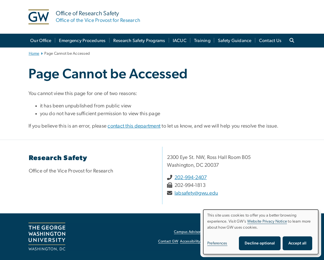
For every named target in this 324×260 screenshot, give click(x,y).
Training (202, 40)
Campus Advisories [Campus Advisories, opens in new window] (189, 232)
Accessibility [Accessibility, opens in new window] (190, 241)
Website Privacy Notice (267, 221)
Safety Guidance (235, 40)
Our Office (40, 40)
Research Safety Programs (139, 40)
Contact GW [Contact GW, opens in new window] (168, 241)
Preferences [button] (217, 243)
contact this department (134, 126)
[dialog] (260, 232)
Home (34, 54)
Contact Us (270, 40)
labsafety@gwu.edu (196, 193)
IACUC (180, 40)
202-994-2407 (191, 177)
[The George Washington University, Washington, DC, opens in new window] (46, 237)
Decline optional (260, 243)
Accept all (297, 243)
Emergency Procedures (82, 40)
